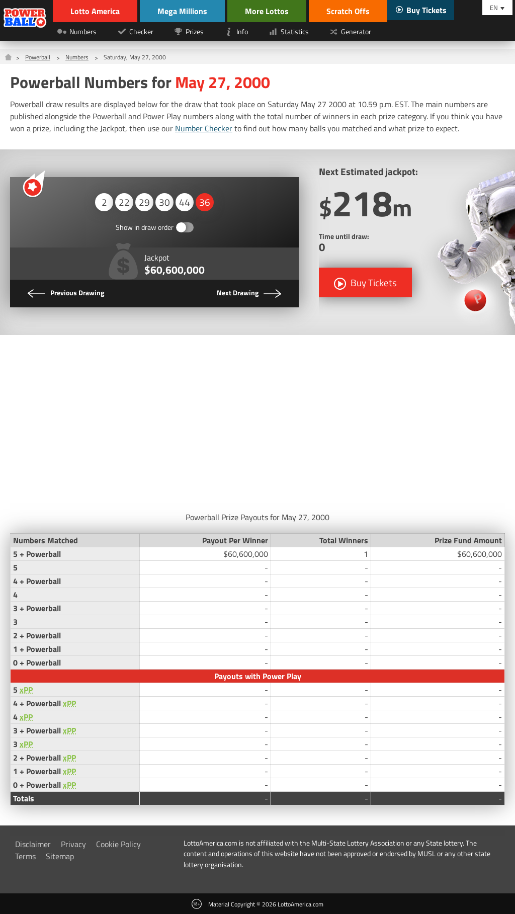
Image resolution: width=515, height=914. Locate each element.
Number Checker (203, 128)
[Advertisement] (257, 420)
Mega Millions (182, 11)
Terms (25, 856)
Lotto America (95, 11)
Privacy (73, 844)
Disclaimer (33, 844)
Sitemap (60, 856)
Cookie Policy (118, 844)
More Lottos (267, 11)
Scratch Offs (348, 11)
